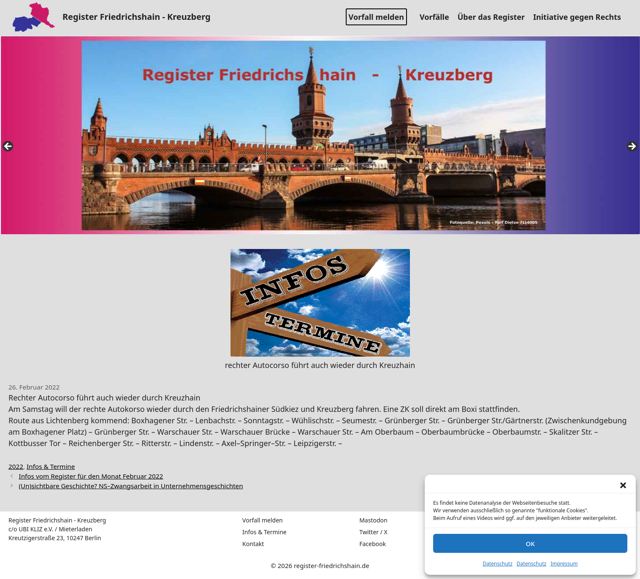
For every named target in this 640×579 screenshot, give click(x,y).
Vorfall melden (376, 17)
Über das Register (494, 16)
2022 (15, 466)
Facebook (372, 544)
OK (530, 543)
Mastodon (373, 520)
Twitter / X (373, 532)
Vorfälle (438, 16)
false (8, 147)
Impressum (564, 563)
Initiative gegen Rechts (580, 16)
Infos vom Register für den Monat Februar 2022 (91, 476)
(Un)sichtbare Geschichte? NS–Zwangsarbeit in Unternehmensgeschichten (131, 486)
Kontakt (253, 544)
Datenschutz (498, 563)
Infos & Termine (51, 466)
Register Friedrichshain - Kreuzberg (136, 16)
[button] (623, 485)
